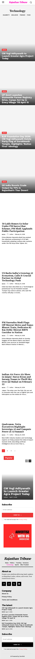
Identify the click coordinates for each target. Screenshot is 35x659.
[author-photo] (8, 234)
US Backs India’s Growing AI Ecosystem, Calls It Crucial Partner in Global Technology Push (17, 277)
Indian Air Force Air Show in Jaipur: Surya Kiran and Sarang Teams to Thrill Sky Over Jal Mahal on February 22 (17, 379)
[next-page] (14, 450)
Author (11, 234)
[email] (17, 509)
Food (28, 15)
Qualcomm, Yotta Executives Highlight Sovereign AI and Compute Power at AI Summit (16, 428)
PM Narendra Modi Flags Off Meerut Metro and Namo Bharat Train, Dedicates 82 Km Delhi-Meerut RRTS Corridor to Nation (17, 327)
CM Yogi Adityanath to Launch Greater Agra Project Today (17, 491)
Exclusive (14, 15)
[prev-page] (26, 461)
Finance (22, 15)
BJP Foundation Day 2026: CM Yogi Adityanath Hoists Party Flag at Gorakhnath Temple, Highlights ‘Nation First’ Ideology (17, 624)
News (4, 50)
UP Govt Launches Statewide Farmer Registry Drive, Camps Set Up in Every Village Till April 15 (15, 616)
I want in (17, 515)
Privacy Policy (23, 519)
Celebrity (6, 15)
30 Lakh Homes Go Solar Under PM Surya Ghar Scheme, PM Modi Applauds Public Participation (17, 227)
